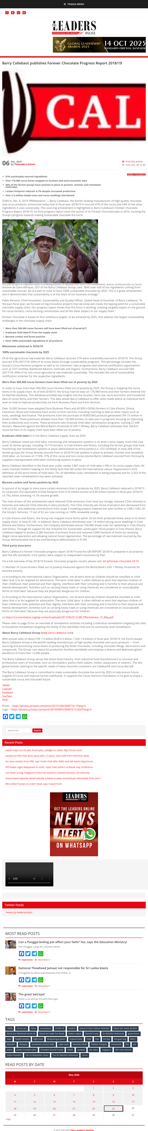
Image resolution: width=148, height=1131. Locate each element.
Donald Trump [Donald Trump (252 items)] (92, 1033)
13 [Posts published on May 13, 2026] (54, 1099)
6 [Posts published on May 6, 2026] (54, 1093)
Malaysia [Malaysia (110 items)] (24, 1043)
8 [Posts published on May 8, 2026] (93, 1093)
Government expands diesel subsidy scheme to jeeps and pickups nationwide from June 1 (53, 777)
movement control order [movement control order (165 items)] (43, 1043)
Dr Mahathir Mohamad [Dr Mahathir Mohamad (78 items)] (114, 1033)
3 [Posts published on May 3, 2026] (133, 1086)
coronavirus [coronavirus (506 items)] (46, 1028)
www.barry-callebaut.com (57, 633)
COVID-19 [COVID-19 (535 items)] (60, 1028)
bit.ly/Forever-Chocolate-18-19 (121, 561)
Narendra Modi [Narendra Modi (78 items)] (81, 1043)
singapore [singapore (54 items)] (107, 1049)
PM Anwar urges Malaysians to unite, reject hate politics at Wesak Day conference (49, 766)
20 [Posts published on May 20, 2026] (54, 1105)
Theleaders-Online (24, 164)
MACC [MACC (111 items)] (134, 1038)
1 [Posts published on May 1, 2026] (93, 1086)
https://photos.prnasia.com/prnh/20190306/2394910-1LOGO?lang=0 (53, 709)
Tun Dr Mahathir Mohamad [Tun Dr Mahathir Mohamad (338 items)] (65, 1054)
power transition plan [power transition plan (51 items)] (27, 1049)
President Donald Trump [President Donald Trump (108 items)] (52, 1049)
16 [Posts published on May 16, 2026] (113, 1099)
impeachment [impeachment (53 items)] (76, 1038)
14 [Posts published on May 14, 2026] (74, 1099)
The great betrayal (31, 994)
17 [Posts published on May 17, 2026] (133, 1099)
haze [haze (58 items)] (9, 1038)
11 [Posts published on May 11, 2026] (15, 1099)
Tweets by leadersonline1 (19, 912)
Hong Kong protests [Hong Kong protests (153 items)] (57, 1038)
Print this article (132, 161)
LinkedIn (7, 689)
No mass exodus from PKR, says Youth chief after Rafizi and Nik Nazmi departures (49, 761)
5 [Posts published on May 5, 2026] (34, 1093)
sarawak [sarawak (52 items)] (82, 1049)
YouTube (7, 696)
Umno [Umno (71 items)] (85, 1054)
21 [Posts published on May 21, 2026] (74, 1105)
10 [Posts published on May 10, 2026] (133, 1093)
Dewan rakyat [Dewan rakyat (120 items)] (75, 1033)
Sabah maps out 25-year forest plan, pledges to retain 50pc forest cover (43, 749)
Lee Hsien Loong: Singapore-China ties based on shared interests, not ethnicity (47, 772)
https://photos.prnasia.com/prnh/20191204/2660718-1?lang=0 (50, 705)
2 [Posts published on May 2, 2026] (113, 1086)
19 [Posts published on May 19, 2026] (34, 1105)
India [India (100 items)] (90, 1038)
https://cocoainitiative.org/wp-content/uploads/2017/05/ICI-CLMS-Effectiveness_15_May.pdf (62, 617)
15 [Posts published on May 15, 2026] (93, 1099)
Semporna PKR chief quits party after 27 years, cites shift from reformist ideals (47, 755)
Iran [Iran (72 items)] (98, 1038)
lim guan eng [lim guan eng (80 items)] (122, 1038)
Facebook (7, 692)
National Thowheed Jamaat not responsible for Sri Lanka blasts (63, 968)
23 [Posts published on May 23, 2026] (113, 1105)
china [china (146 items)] (33, 1028)
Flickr (5, 699)
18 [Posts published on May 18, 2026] (15, 1105)
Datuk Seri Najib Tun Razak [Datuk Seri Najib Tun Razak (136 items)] (52, 1033)
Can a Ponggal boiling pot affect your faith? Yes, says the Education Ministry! (72, 942)
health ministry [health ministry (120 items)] (23, 1038)
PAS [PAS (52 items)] (128, 1043)
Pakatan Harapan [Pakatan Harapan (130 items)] (100, 1043)
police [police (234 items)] (9, 1049)
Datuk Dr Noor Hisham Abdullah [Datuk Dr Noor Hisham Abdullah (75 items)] (95, 1028)
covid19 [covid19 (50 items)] (72, 1028)
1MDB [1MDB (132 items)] (9, 1028)
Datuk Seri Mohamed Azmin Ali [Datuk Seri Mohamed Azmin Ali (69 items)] (21, 1033)
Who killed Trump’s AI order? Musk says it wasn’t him (33, 783)
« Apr (8, 1115)
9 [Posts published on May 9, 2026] (113, 1093)
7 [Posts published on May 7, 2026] (74, 1093)
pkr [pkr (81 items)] (136, 1043)
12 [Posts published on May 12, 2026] (34, 1099)
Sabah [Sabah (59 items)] (71, 1049)
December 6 (42, 959)
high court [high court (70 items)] (38, 1038)
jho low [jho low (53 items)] (108, 1038)
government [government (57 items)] (134, 1033)
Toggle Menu (74, 4)
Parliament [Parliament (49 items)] (117, 1043)
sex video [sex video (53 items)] (94, 1049)
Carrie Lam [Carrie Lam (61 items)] (22, 1028)
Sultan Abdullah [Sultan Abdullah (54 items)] (14, 1054)
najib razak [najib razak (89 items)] (64, 1043)
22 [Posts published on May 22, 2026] (93, 1105)
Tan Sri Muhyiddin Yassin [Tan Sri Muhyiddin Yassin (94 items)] (37, 1054)
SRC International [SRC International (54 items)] (125, 1049)
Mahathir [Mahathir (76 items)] (11, 1043)
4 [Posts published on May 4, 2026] (15, 1093)
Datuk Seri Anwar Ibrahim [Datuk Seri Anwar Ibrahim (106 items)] (127, 1028)
